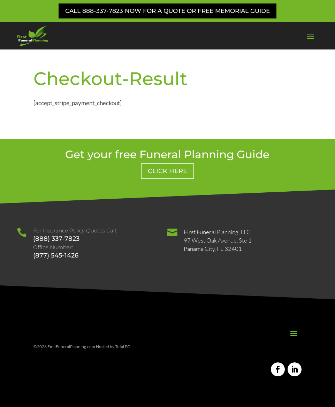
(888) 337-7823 (56, 239)
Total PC (122, 346)
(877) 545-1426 (55, 255)
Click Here (167, 171)
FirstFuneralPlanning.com (71, 346)
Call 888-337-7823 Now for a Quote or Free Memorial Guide (167, 10)
